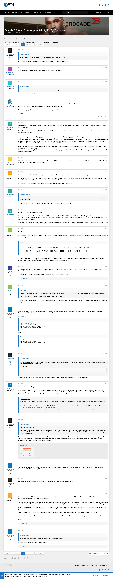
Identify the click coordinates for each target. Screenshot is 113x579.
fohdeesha (8, 32)
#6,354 (106, 353)
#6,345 (106, 122)
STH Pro (10, 565)
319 (27, 44)
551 (36, 44)
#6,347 (106, 171)
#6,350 (106, 228)
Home (103, 565)
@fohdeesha (67, 235)
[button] (18, 12)
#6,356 (106, 419)
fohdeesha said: (24, 86)
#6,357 (106, 464)
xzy (10, 177)
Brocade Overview (39, 401)
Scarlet (10, 271)
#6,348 (106, 189)
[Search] (75, 12)
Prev (7, 44)
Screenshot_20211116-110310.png (31, 454)
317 (19, 44)
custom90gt (10, 86)
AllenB (10, 499)
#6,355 (106, 383)
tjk (10, 105)
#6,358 (106, 478)
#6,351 (106, 266)
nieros (10, 234)
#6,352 (106, 285)
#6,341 (106, 49)
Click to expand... (63, 374)
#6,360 (106, 530)
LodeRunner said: (24, 194)
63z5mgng (10, 313)
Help (100, 565)
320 (30, 44)
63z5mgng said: (24, 358)
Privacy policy (94, 565)
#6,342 (106, 67)
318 (23, 44)
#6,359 (106, 494)
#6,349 (106, 209)
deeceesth (10, 128)
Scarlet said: (23, 290)
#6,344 (106, 100)
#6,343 (106, 81)
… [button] (33, 44)
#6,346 (106, 157)
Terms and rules (86, 565)
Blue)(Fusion (10, 72)
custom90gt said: (24, 54)
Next (40, 44)
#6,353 (106, 308)
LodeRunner (10, 163)
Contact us (78, 565)
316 (16, 44)
